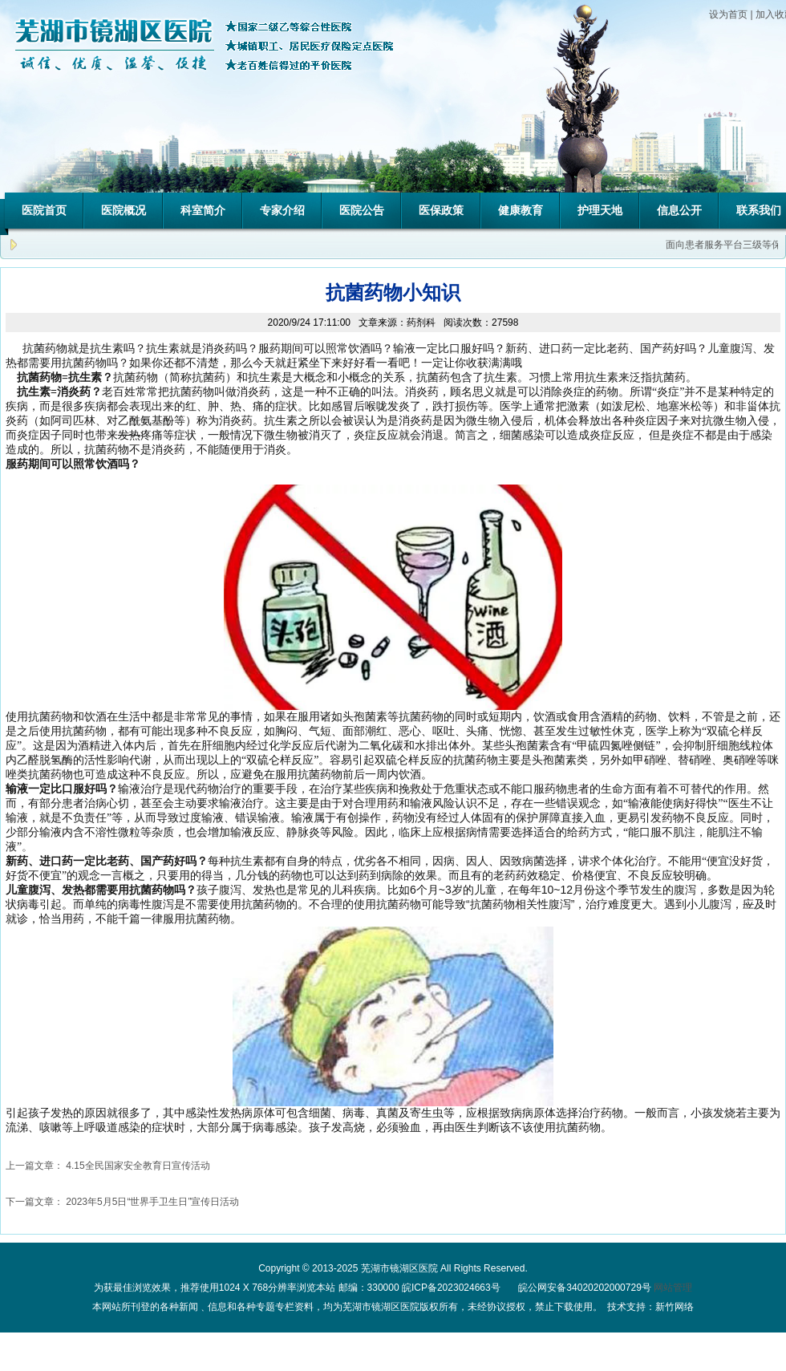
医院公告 (361, 210)
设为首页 (728, 14)
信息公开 (679, 210)
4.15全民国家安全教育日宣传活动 (137, 1165)
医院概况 (123, 210)
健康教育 (520, 210)
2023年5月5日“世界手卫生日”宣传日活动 (152, 1201)
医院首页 (44, 210)
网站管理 (673, 1287)
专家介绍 (282, 210)
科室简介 (202, 210)
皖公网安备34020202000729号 (583, 1287)
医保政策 (441, 210)
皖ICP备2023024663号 (451, 1287)
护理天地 (599, 210)
